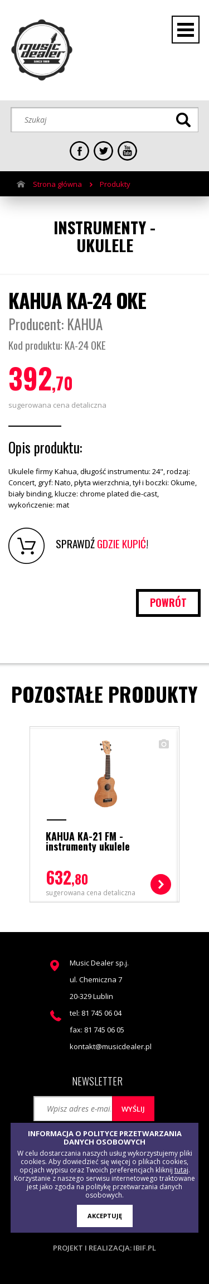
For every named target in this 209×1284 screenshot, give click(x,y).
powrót (168, 602)
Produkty (115, 184)
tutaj (181, 1170)
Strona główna (57, 184)
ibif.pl (144, 1248)
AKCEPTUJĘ (105, 1215)
